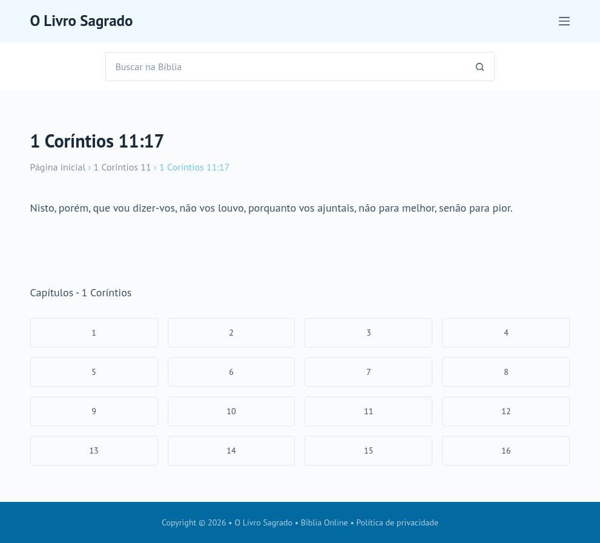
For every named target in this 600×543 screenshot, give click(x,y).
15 (368, 450)
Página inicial (58, 167)
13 (93, 450)
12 (505, 411)
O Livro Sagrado (81, 20)
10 (231, 411)
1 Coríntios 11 (122, 167)
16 (505, 450)
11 (368, 411)
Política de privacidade (398, 522)
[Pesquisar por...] (285, 66)
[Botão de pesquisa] (480, 66)
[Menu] (564, 21)
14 (231, 450)
